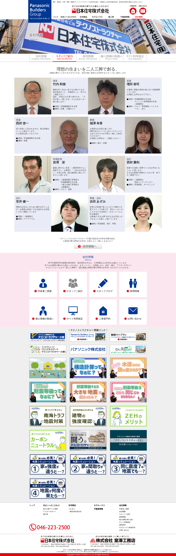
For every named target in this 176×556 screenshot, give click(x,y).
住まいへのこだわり (51, 505)
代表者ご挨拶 (124, 509)
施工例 (45, 514)
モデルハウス (99, 505)
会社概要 (122, 511)
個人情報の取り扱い (126, 519)
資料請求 (122, 525)
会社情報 (123, 505)
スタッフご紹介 (124, 514)
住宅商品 (72, 505)
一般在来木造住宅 (74, 511)
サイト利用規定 (124, 522)
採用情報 (122, 517)
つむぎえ (71, 509)
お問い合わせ (124, 530)
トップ (32, 505)
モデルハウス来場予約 (127, 527)
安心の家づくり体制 (50, 509)
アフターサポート (49, 511)
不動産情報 (98, 509)
